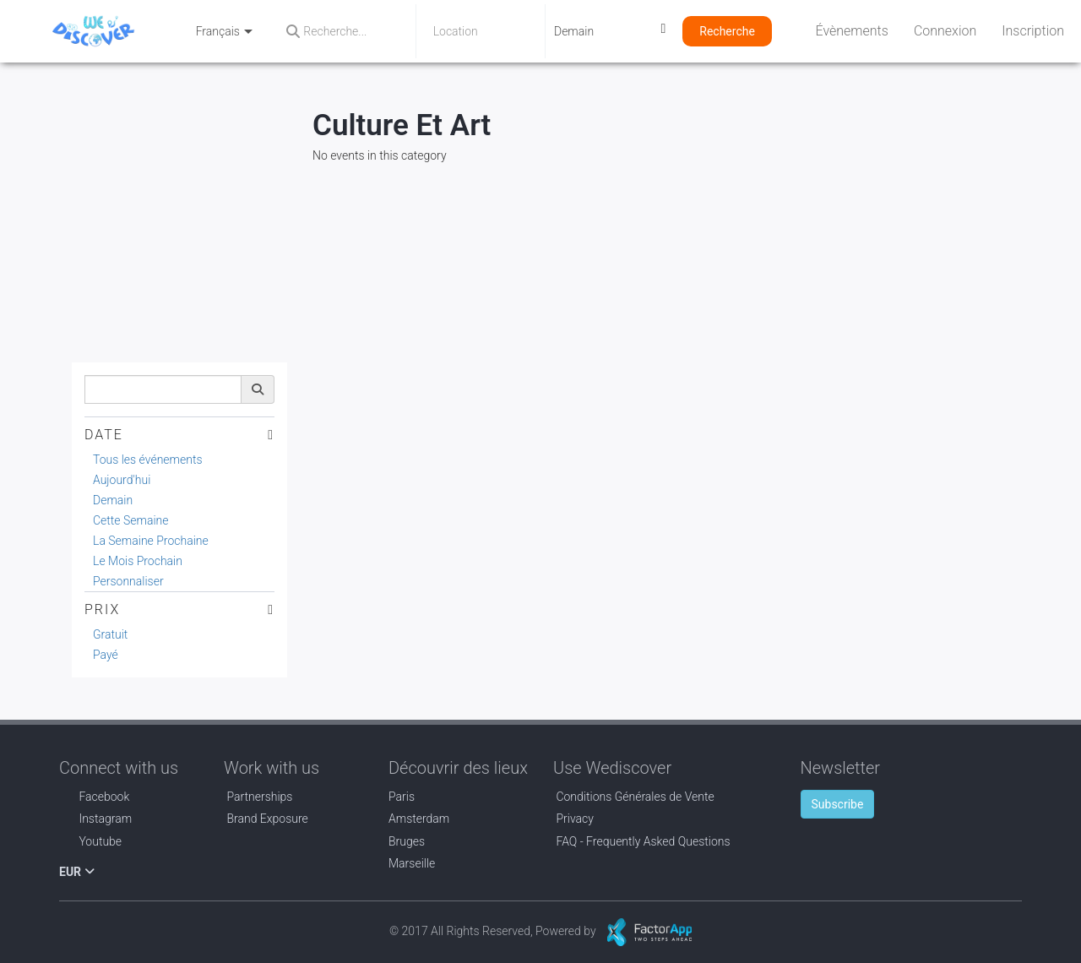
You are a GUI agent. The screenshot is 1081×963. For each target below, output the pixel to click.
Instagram (95, 818)
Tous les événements (148, 459)
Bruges (406, 841)
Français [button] (224, 31)
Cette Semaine (131, 520)
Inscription (1033, 31)
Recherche (727, 31)
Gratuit (110, 634)
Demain (113, 500)
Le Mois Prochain (137, 561)
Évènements (852, 31)
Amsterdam (418, 818)
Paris (401, 796)
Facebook (94, 796)
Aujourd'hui (121, 480)
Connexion (945, 31)
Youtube (90, 841)
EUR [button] (77, 872)
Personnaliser (128, 581)
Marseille (411, 863)
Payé (105, 654)
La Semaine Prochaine (151, 540)
